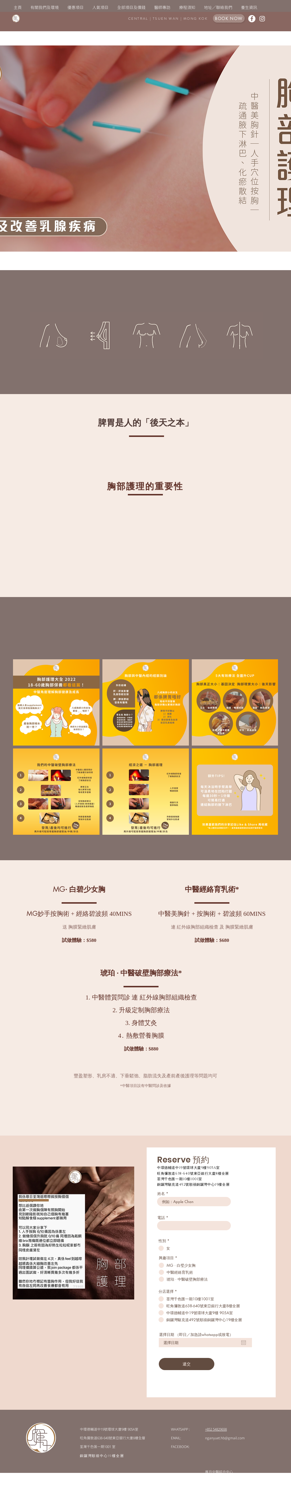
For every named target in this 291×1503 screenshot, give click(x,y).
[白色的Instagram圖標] (262, 18)
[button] (100, 7)
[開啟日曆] (243, 1342)
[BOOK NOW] (229, 18)
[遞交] (186, 1364)
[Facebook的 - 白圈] (251, 18)
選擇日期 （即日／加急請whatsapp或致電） (196, 1335)
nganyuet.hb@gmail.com (225, 1438)
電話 (161, 1218)
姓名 (161, 1194)
